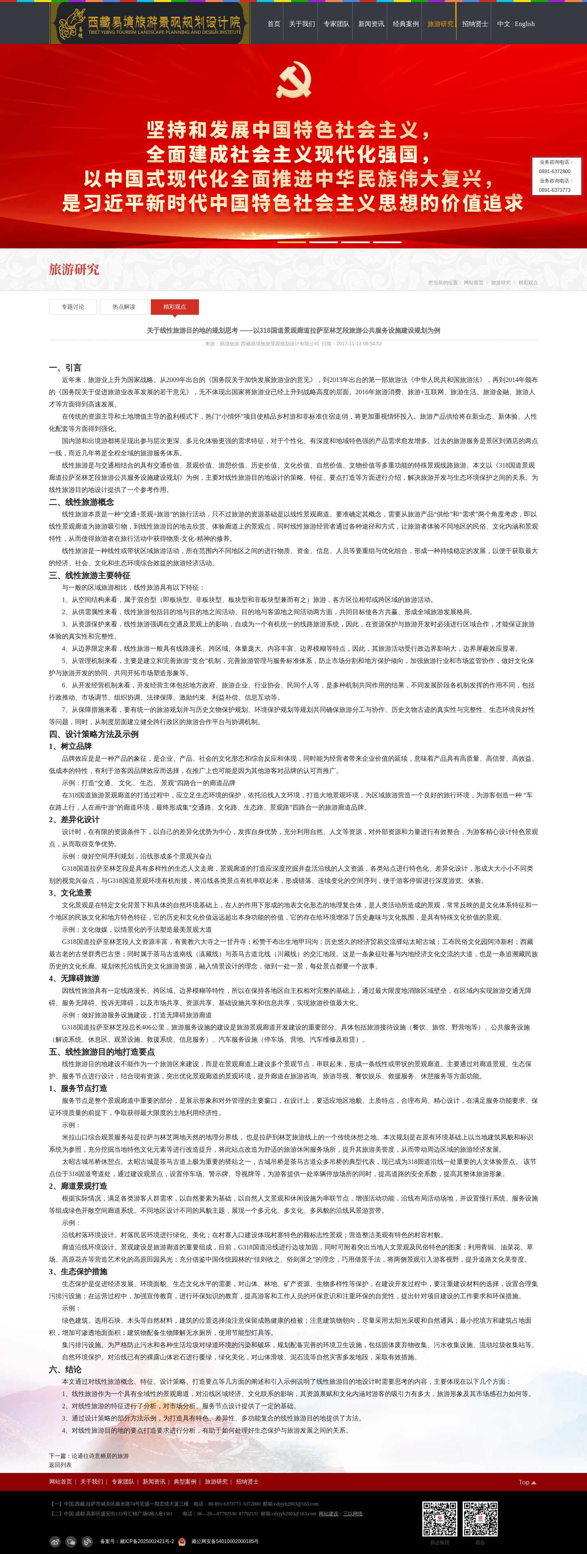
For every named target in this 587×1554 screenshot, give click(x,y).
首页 (273, 23)
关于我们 (302, 23)
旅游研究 (441, 23)
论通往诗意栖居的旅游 (100, 1456)
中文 (503, 23)
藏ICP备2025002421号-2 (147, 1541)
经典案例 (406, 23)
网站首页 (473, 282)
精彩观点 (528, 282)
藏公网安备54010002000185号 (224, 1541)
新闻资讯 (371, 23)
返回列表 (60, 1465)
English (525, 23)
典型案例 (185, 1482)
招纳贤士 (475, 23)
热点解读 (124, 307)
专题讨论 (73, 307)
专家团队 (337, 23)
